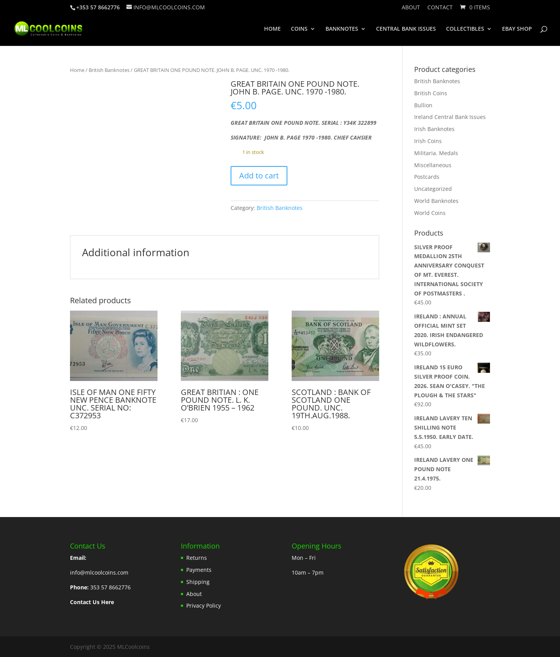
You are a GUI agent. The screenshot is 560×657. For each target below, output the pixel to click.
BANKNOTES (342, 29)
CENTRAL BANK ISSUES (406, 29)
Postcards (426, 176)
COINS (299, 29)
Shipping (198, 581)
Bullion (423, 105)
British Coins (430, 93)
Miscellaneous (433, 165)
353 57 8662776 (110, 587)
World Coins (430, 213)
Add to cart (259, 175)
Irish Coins (428, 141)
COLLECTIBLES (465, 29)
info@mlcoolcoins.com (99, 572)
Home (77, 69)
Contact (440, 8)
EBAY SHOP (517, 29)
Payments (199, 569)
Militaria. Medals (436, 153)
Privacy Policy (203, 605)
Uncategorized (433, 188)
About (411, 8)
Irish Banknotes (434, 129)
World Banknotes (436, 200)
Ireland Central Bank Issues (450, 117)
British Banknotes (109, 69)
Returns (196, 557)
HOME (272, 29)
